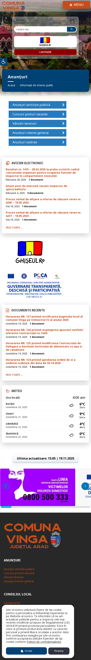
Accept (26, 650)
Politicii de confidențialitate (44, 642)
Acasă (11, 85)
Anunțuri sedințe (25, 142)
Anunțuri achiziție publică (31, 105)
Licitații (46, 52)
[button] (85, 486)
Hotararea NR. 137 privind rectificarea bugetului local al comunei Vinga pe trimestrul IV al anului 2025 (44, 318)
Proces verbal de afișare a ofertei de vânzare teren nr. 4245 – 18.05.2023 (43, 200)
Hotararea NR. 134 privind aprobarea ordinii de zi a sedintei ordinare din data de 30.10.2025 (40, 361)
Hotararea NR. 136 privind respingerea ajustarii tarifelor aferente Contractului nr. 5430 (44, 331)
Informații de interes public (36, 85)
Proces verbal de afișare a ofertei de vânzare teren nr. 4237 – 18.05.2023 (43, 214)
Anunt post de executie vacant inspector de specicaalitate (36, 187)
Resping (58, 650)
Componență (12, 603)
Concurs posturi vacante (30, 114)
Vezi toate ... (14, 227)
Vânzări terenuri (25, 123)
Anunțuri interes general (31, 133)
